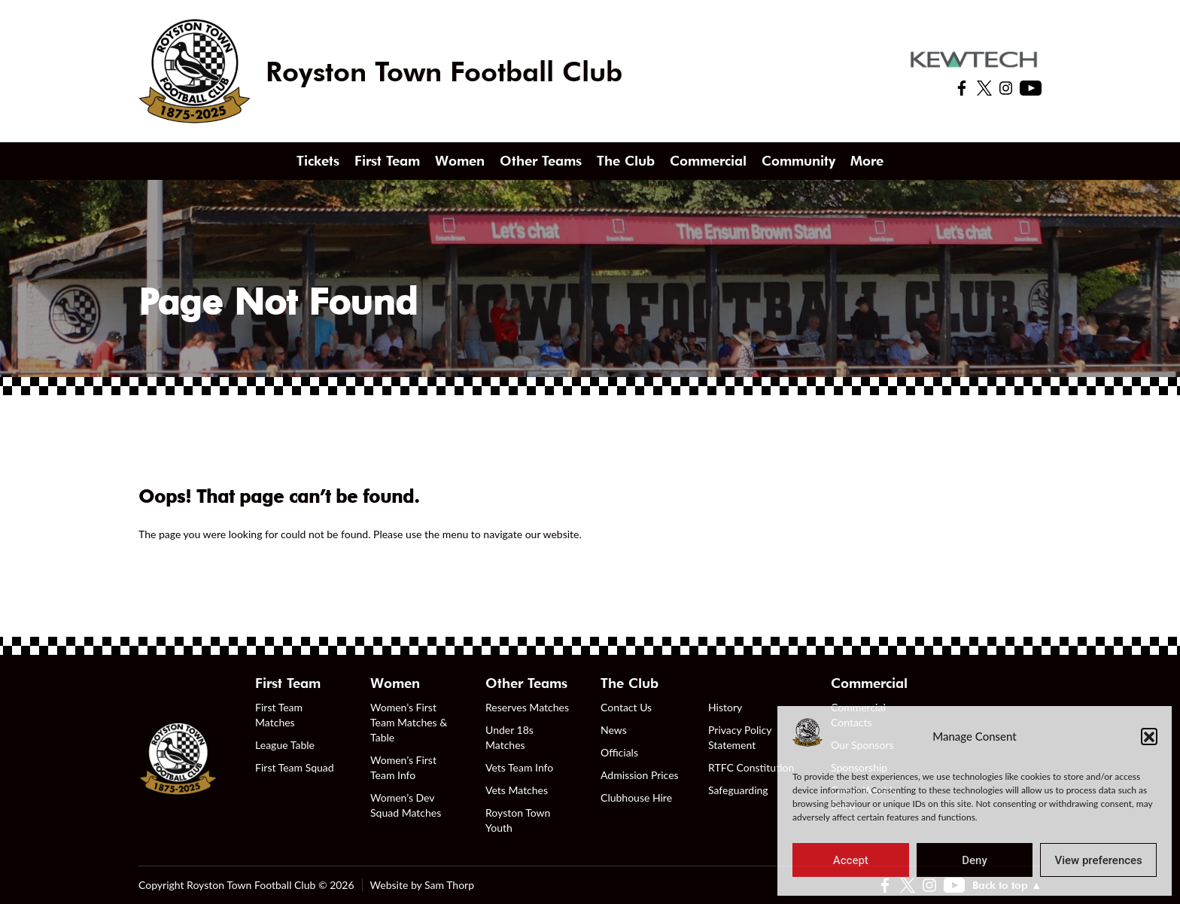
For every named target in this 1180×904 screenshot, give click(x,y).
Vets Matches (516, 790)
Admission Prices (640, 775)
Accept (850, 860)
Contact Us (626, 707)
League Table (285, 744)
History (725, 707)
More (866, 161)
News (614, 729)
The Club (626, 161)
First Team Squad (294, 767)
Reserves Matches (527, 707)
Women (460, 161)
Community (798, 161)
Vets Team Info (519, 767)
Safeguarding (738, 790)
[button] (1149, 736)
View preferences (1098, 860)
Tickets (318, 161)
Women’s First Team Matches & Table (408, 722)
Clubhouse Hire (636, 797)
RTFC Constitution (751, 767)
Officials (619, 752)
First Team (387, 161)
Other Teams (541, 161)
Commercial (708, 161)
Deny (974, 860)
